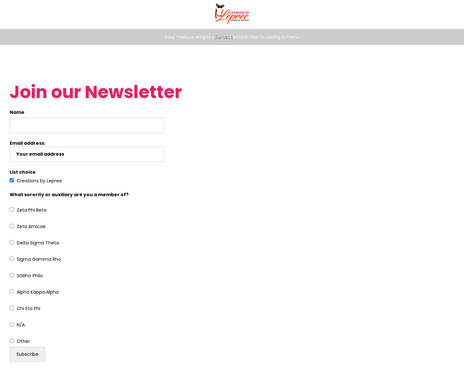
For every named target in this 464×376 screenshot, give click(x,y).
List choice (23, 172)
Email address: (87, 151)
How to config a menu (274, 37)
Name (17, 112)
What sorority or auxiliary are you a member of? (69, 194)
